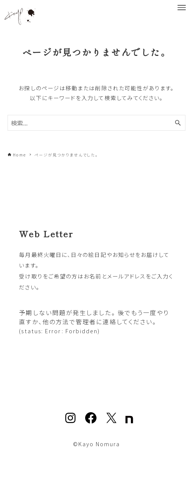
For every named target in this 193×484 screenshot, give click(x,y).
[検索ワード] (96, 123)
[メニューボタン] (181, 7)
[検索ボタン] (177, 123)
